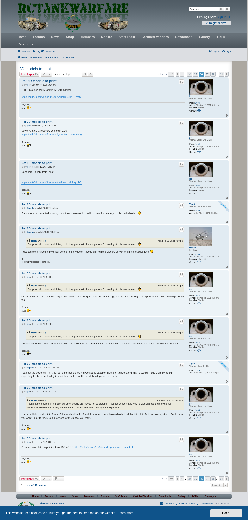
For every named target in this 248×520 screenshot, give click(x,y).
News (55, 37)
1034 (197, 103)
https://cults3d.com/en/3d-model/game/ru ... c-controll (103, 447)
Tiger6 (192, 204)
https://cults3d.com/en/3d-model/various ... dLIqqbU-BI (51, 182)
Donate (106, 37)
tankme (192, 248)
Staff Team (127, 37)
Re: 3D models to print (38, 81)
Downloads (184, 37)
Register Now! (216, 23)
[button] (171, 74)
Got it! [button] (226, 513)
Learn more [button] (125, 513)
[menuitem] (36, 51)
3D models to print (35, 69)
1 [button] (182, 74)
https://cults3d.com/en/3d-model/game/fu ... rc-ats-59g (51, 134)
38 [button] (213, 74)
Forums (39, 37)
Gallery (204, 37)
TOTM (221, 37)
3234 (197, 254)
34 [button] (189, 74)
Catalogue (25, 44)
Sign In (224, 17)
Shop (70, 37)
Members (87, 37)
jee (190, 96)
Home (21, 37)
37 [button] (207, 74)
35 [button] (195, 74)
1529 (197, 211)
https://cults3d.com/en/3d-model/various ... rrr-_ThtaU (51, 96)
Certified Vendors (155, 37)
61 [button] (221, 74)
